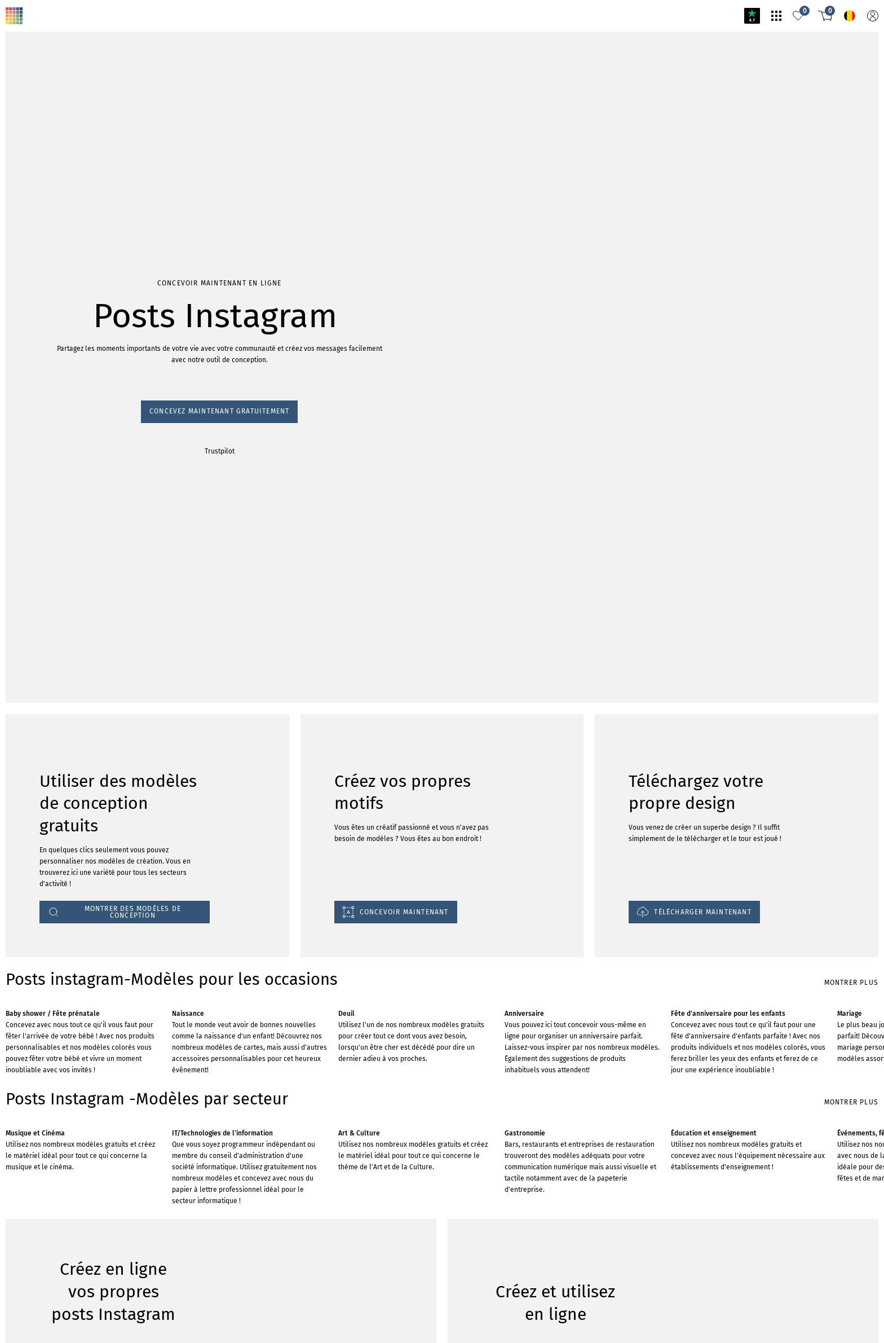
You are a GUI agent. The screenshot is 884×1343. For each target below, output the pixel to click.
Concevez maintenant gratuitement (67, 648)
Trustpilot (22, 659)
